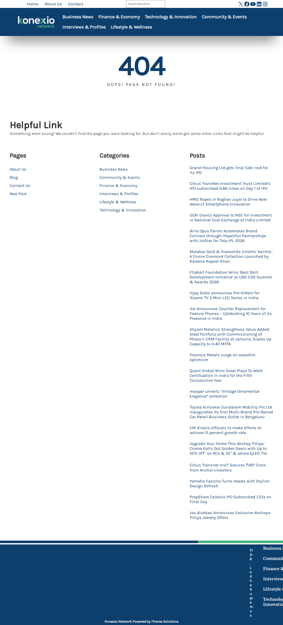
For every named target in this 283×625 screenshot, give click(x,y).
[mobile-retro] (110, 576)
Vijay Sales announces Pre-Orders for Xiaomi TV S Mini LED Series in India (225, 300)
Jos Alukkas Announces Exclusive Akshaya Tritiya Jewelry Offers (231, 525)
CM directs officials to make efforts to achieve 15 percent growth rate (226, 440)
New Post (18, 193)
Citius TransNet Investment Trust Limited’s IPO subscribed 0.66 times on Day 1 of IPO (231, 186)
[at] (110, 600)
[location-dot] (110, 562)
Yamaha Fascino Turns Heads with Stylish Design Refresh (230, 493)
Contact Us (20, 185)
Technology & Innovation (171, 17)
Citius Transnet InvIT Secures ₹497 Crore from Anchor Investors (228, 477)
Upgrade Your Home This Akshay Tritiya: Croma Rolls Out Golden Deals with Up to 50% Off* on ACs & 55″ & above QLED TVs (229, 458)
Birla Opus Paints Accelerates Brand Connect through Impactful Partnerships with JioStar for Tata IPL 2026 (229, 240)
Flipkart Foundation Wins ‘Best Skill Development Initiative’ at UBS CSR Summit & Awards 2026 (225, 282)
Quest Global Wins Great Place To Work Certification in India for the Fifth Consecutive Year (227, 380)
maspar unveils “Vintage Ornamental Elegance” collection (226, 398)
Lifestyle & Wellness (131, 27)
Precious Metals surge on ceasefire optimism (224, 362)
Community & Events (224, 17)
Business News (77, 17)
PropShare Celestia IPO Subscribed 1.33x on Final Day (229, 509)
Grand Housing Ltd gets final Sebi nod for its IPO (230, 170)
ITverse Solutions (164, 621)
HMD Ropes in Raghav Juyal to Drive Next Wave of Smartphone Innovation (229, 202)
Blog (14, 177)
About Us (18, 169)
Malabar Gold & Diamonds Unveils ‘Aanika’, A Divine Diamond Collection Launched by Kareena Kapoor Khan (226, 261)
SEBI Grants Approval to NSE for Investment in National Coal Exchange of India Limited (229, 220)
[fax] (110, 589)
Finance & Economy (119, 17)
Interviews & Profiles (84, 27)
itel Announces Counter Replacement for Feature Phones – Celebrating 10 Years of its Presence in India (229, 318)
